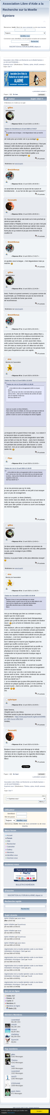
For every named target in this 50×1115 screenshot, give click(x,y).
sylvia (31, 64)
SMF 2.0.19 (16, 1107)
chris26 (36, 64)
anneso (41, 64)
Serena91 (12, 200)
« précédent (36, 91)
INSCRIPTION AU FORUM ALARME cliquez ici (25, 46)
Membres (10, 852)
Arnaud (14, 1030)
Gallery (9, 850)
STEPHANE (15, 1083)
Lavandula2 (15, 1020)
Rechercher (11, 844)
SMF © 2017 (24, 1107)
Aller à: (44, 796)
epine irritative (9, 918)
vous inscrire (41, 27)
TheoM (30, 959)
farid (29, 951)
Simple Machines (34, 1107)
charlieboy (15, 1034)
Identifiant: (11, 814)
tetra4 (19, 930)
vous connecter (28, 27)
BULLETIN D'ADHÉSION (25, 885)
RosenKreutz (22, 924)
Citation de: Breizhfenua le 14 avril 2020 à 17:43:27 (21, 129)
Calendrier (11, 847)
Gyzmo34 (14, 1040)
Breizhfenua (13, 169)
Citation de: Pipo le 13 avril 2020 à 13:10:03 (18, 380)
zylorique (12, 699)
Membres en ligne (13, 1006)
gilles (10, 107)
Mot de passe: (10, 817)
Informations (11, 1113)
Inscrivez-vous (12, 858)
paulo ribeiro (21, 918)
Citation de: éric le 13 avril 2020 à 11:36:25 (20, 384)
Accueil (9, 835)
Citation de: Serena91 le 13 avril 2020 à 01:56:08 (20, 595)
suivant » (44, 91)
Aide (8, 841)
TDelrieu (26, 64)
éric (9, 359)
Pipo (10, 458)
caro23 (13, 1076)
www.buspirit (19, 163)
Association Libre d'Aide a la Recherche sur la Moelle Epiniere (23, 9)
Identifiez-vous (12, 855)
